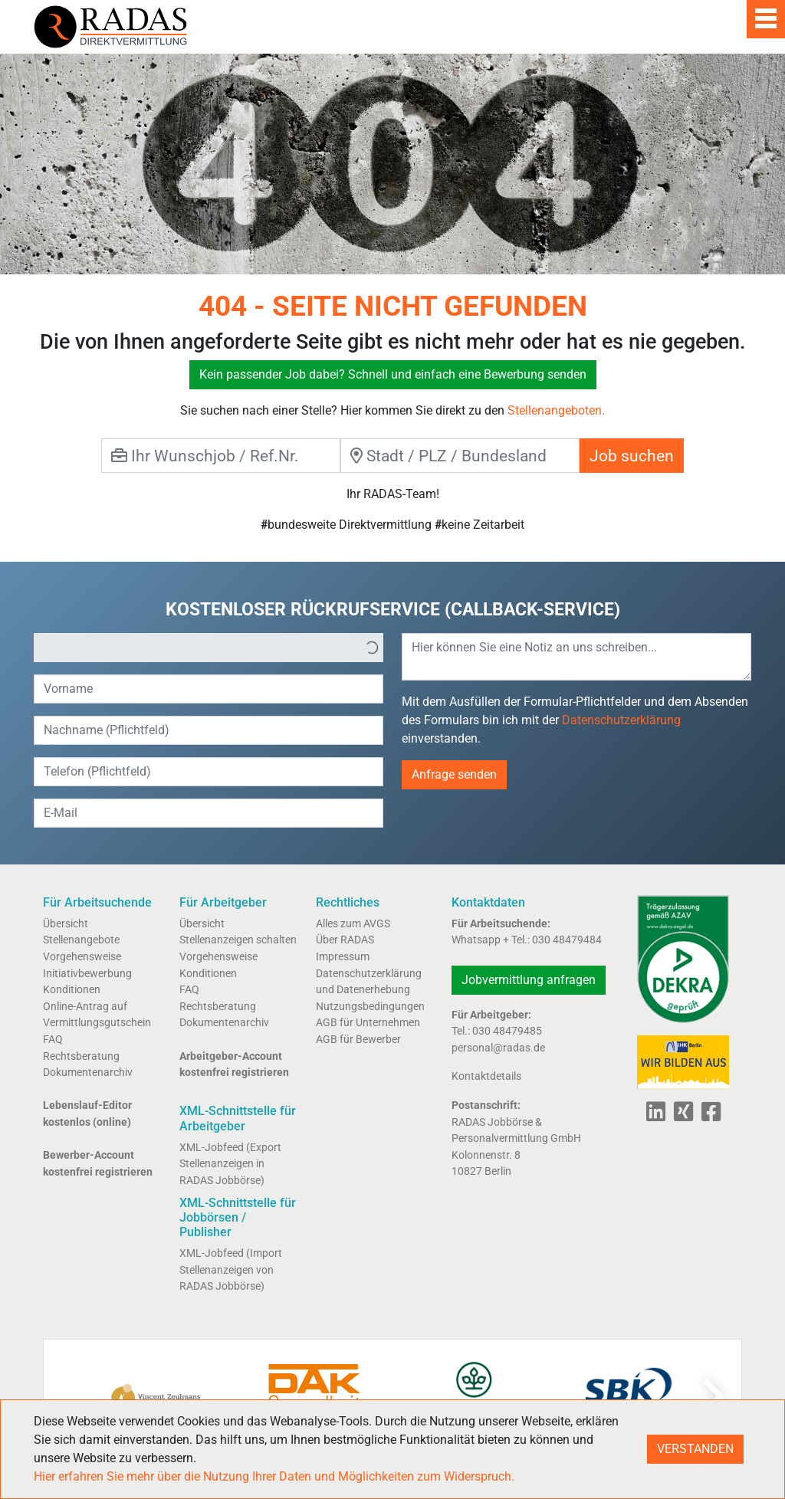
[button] (372, 647)
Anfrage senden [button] (454, 774)
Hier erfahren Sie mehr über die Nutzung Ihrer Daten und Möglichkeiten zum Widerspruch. (274, 1476)
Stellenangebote (81, 939)
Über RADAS (345, 939)
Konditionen (71, 989)
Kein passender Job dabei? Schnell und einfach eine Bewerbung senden (392, 374)
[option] (197, 647)
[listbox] (208, 647)
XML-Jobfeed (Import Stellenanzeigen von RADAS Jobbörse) (230, 1270)
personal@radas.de (498, 1048)
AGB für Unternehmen (368, 1022)
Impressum (343, 956)
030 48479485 (507, 1031)
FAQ (53, 1039)
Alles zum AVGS (353, 923)
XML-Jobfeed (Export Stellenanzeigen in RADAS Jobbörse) (230, 1164)
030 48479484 (567, 939)
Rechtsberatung (81, 1056)
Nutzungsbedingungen (370, 1006)
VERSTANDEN (695, 1449)
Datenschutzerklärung (621, 720)
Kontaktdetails (486, 1076)
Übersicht (65, 923)
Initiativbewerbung (87, 973)
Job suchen (632, 456)
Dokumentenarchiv (88, 1072)
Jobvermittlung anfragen (528, 980)
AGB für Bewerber (358, 1039)
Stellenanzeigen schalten (238, 939)
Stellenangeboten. (556, 410)
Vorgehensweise (82, 956)
